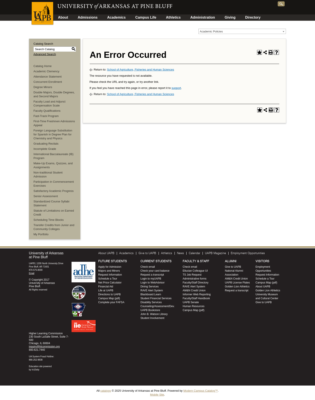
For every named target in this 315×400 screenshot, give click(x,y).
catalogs (105, 390)
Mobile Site (157, 394)
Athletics (173, 17)
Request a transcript (152, 274)
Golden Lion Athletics (237, 286)
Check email (147, 266)
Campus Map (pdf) (109, 298)
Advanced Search (44, 54)
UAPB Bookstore (150, 310)
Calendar (194, 253)
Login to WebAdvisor (152, 282)
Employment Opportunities (248, 253)
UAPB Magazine (215, 253)
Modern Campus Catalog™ (200, 390)
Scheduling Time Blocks (48, 219)
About (63, 17)
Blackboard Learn (150, 294)
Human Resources (193, 306)
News (180, 253)
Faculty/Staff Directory (195, 282)
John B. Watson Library (154, 314)
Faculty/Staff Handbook (196, 298)
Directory (253, 17)
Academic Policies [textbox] (211, 31)
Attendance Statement (47, 76)
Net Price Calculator (110, 282)
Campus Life (145, 17)
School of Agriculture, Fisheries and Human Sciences (140, 69)
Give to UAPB (147, 253)
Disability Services (151, 302)
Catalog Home (42, 66)
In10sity (35, 369)
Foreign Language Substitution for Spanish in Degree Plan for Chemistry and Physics (52, 134)
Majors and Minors (109, 270)
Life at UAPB (105, 290)
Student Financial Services (156, 298)
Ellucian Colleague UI (195, 270)
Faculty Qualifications (47, 110)
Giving (230, 17)
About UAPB (106, 253)
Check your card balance (155, 270)
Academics (116, 17)
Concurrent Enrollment (47, 81)
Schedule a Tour (107, 278)
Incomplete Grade (44, 148)
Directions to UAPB (109, 294)
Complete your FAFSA (111, 302)
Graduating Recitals (45, 143)
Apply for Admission (109, 266)
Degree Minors (42, 87)
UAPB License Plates (237, 282)
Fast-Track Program (46, 116)
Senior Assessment (45, 196)
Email (31, 273)
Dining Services (149, 286)
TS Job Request (192, 274)
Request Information (110, 274)
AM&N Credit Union (194, 290)
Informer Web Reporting (197, 294)
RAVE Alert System (151, 290)
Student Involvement (152, 318)
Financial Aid (105, 286)
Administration (202, 17)
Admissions (88, 17)
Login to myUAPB (150, 278)
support (176, 88)
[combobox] (242, 31)
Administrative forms (194, 278)
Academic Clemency (46, 71)
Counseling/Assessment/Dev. (157, 306)
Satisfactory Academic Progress (53, 191)
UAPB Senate (191, 302)
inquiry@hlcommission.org (44, 346)
